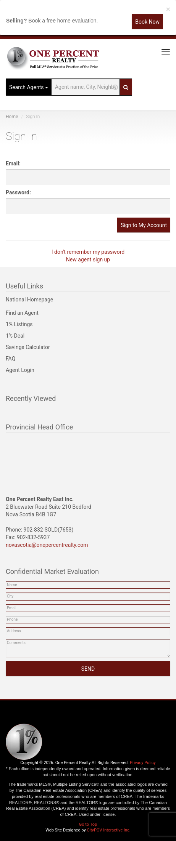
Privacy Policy (143, 762)
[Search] (125, 87)
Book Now (147, 22)
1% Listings (19, 324)
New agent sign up (88, 259)
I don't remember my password (88, 252)
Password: (18, 192)
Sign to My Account (144, 225)
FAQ (10, 359)
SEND (88, 669)
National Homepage (29, 299)
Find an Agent (22, 313)
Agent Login (20, 370)
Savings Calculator (28, 347)
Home (12, 116)
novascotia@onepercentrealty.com (47, 545)
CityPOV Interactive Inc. (108, 830)
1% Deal (15, 336)
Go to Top (88, 824)
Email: (13, 163)
